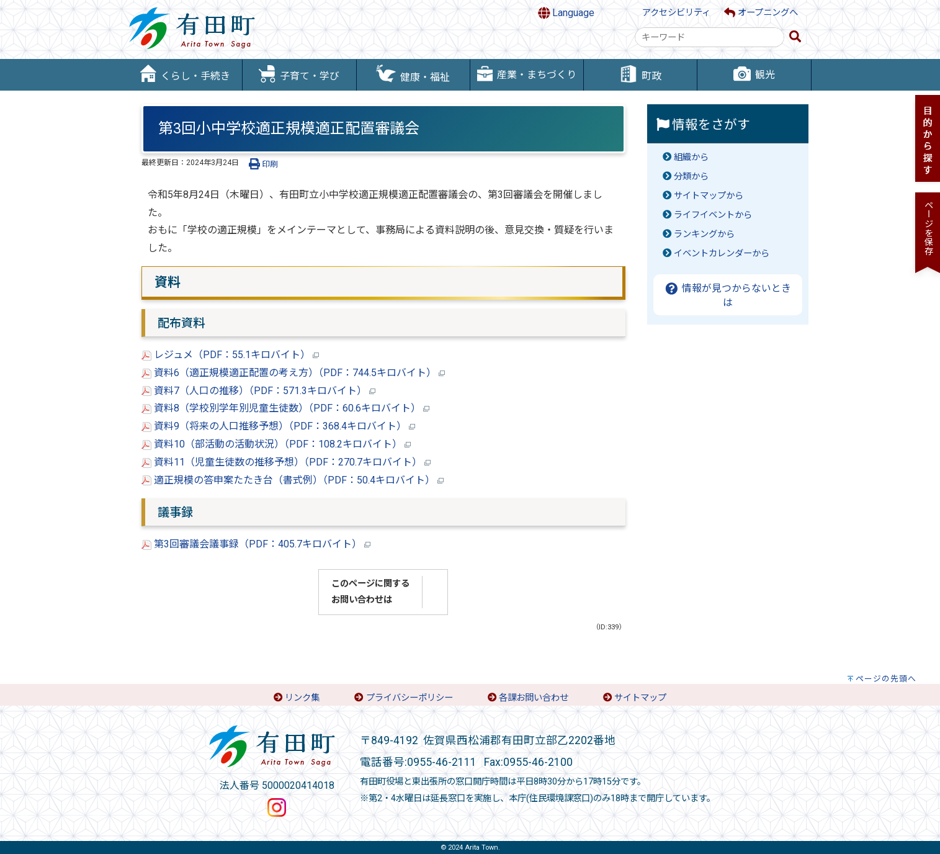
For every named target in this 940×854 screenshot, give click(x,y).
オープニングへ (761, 12)
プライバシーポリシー (409, 698)
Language (566, 13)
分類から (691, 176)
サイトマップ (640, 698)
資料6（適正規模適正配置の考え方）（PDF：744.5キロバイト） (293, 373)
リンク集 (302, 698)
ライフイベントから (713, 215)
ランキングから (704, 234)
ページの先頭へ (886, 678)
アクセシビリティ (676, 12)
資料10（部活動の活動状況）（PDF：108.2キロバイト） (276, 444)
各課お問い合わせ (533, 698)
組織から (691, 157)
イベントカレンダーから (721, 253)
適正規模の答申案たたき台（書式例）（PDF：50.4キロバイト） (292, 480)
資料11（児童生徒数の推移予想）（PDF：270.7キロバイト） (286, 462)
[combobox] (709, 37)
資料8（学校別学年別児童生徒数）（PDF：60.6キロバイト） (285, 408)
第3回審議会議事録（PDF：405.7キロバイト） (255, 544)
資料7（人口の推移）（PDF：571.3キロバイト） (258, 391)
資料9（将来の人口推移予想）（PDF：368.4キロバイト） (278, 426)
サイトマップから (708, 196)
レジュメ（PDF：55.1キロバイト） (230, 355)
